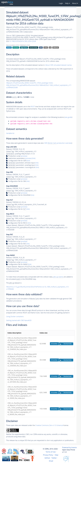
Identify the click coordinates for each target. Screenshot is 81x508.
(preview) (24, 156)
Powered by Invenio (69, 447)
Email (51, 461)
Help (56, 455)
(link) (33, 158)
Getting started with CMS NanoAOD (19, 320)
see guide (68, 117)
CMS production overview (58, 143)
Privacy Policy (48, 455)
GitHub (47, 458)
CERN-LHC (55, 47)
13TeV (45, 47)
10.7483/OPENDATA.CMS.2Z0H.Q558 (22, 41)
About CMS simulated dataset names (58, 65)
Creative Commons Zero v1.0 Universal (49, 425)
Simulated (15, 47)
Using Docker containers (15, 316)
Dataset (9, 47)
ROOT (33, 106)
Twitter (54, 458)
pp (50, 47)
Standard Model (33, 47)
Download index (65, 343)
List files (54, 343)
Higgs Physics (24, 47)
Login (61, 3)
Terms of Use (51, 452)
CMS (41, 47)
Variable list (10, 133)
